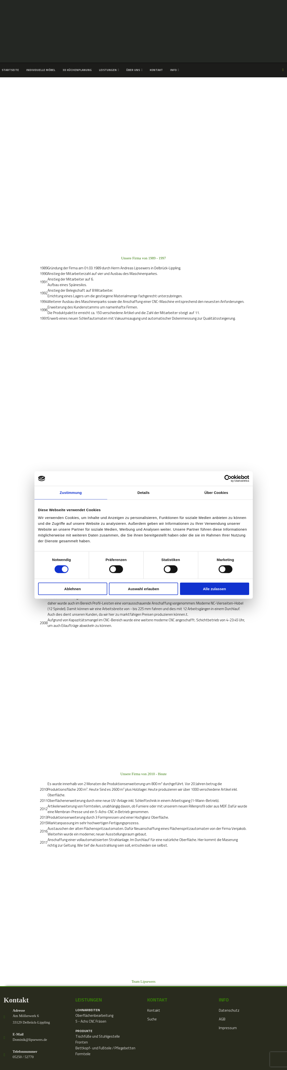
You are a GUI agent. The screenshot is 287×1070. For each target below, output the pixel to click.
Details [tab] (144, 493)
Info (173, 70)
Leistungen (108, 70)
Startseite (10, 70)
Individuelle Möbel (40, 70)
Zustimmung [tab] (71, 493)
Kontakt (156, 70)
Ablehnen (72, 589)
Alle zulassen (214, 589)
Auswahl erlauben (143, 589)
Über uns (133, 70)
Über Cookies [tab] (216, 493)
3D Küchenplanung (77, 70)
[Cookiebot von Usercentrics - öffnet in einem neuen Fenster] (228, 478)
